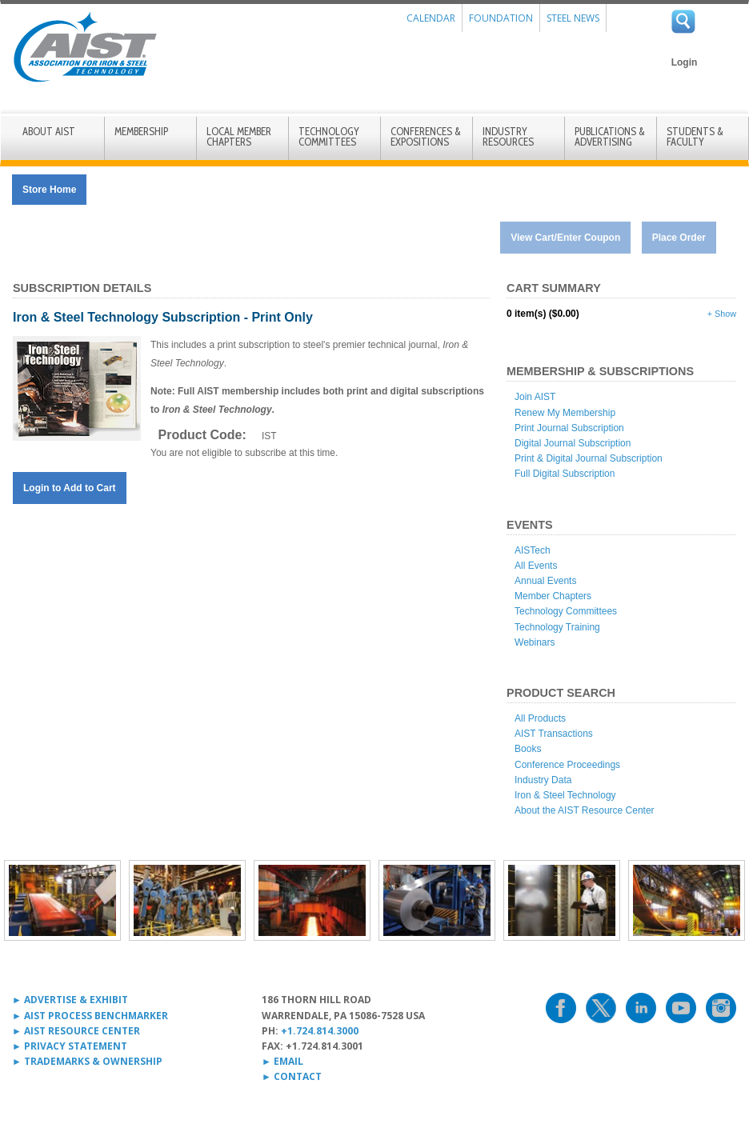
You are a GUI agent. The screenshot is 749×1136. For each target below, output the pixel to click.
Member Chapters (553, 596)
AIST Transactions (554, 733)
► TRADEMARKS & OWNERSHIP (87, 1061)
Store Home (49, 189)
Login (684, 62)
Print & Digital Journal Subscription (589, 458)
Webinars (535, 642)
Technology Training (557, 627)
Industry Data (543, 780)
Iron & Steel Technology (565, 795)
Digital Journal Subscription (573, 443)
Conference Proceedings (567, 764)
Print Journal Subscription (569, 428)
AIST (85, 47)
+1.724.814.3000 (319, 1031)
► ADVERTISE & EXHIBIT (70, 999)
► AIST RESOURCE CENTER (76, 1031)
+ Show (721, 313)
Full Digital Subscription (565, 473)
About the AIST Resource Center (585, 810)
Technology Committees (566, 611)
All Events (536, 565)
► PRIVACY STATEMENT (69, 1046)
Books (528, 748)
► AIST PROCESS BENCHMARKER (90, 1015)
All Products (540, 718)
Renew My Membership (565, 412)
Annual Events (545, 580)
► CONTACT (292, 1076)
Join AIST (535, 396)
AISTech (533, 550)
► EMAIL (282, 1061)
